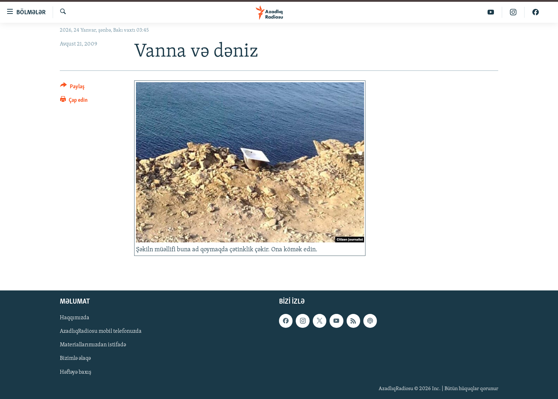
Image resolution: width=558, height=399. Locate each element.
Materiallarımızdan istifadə (93, 345)
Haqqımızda (74, 318)
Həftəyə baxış (75, 372)
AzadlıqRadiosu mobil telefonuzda (101, 331)
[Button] (72, 87)
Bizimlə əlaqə (75, 358)
